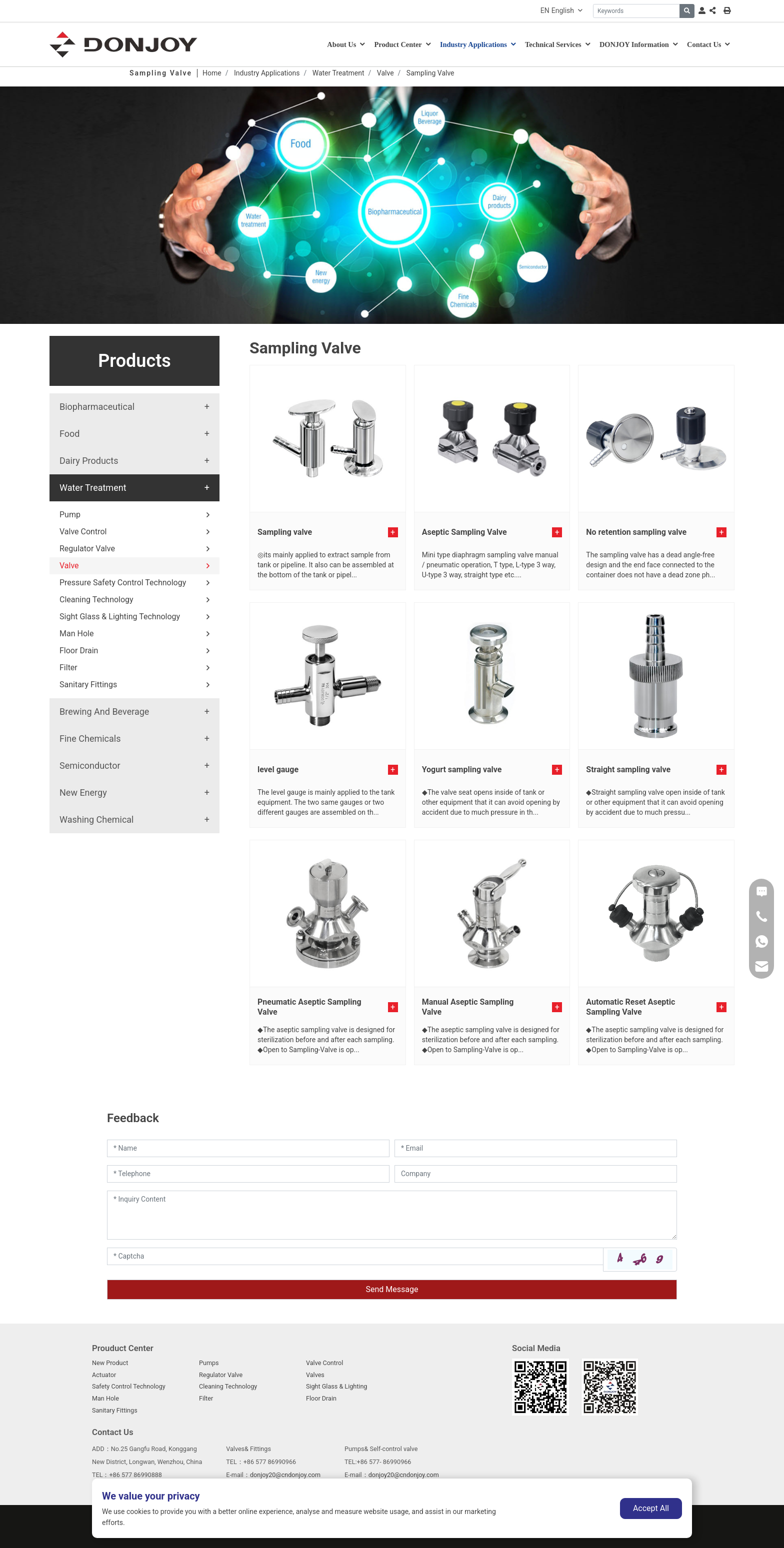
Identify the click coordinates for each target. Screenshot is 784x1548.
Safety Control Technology (129, 1386)
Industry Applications (473, 44)
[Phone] (761, 916)
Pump (70, 514)
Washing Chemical (97, 819)
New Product (110, 1363)
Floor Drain (79, 650)
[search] (687, 11)
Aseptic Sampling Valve (464, 532)
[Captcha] (355, 1256)
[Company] (535, 1174)
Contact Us (704, 44)
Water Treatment (93, 487)
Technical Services (553, 44)
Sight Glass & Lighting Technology (120, 616)
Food (70, 433)
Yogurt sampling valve (462, 769)
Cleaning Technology (97, 599)
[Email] (535, 1148)
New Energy (83, 792)
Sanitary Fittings (88, 684)
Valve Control (83, 531)
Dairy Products (89, 460)
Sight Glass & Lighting (336, 1386)
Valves (315, 1375)
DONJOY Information (634, 44)
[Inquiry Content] (392, 1215)
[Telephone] (248, 1174)
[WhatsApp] (761, 941)
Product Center (398, 44)
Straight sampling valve (628, 769)
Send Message (392, 1289)
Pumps (209, 1363)
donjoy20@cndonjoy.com (285, 1475)
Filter (69, 667)
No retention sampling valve (636, 532)
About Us (341, 44)
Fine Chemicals (90, 738)
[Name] (248, 1148)
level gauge (278, 769)
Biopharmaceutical (97, 406)
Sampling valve (285, 532)
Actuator (104, 1375)
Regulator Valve (87, 548)
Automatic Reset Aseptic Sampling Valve (630, 1007)
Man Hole (77, 633)
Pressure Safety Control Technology (123, 582)
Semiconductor (90, 765)
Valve (69, 565)
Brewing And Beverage (104, 711)
